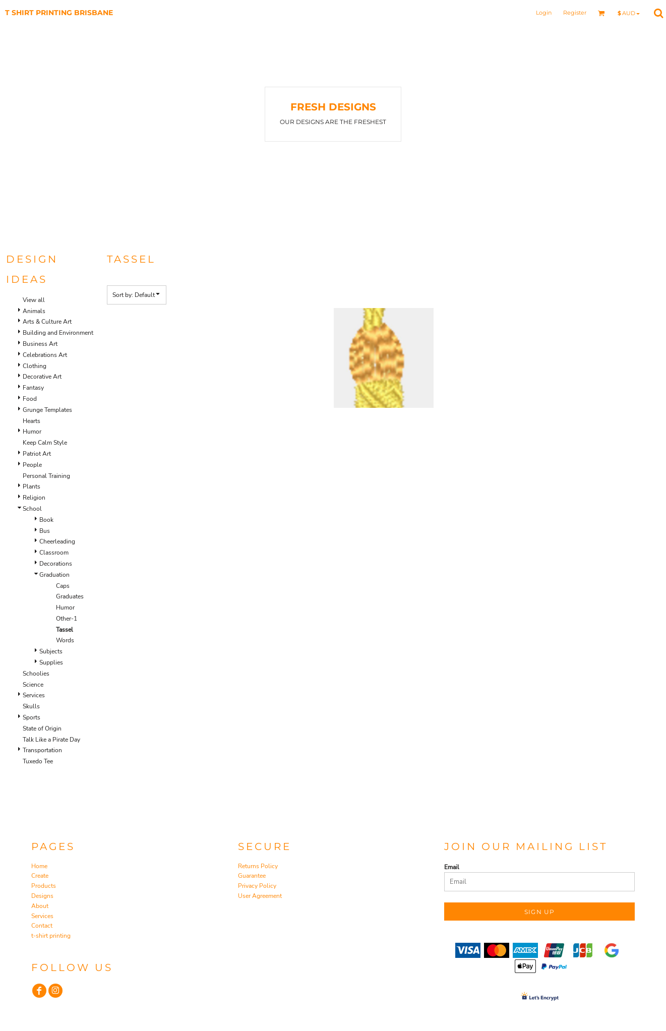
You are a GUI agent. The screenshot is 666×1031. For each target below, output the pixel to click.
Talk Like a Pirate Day (51, 740)
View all (34, 300)
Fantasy (33, 388)
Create (39, 876)
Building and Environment (58, 333)
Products (43, 886)
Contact (41, 926)
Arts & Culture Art (47, 322)
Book (46, 520)
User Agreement (260, 896)
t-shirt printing (51, 936)
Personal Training (46, 476)
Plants (31, 486)
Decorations (55, 564)
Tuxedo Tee (38, 761)
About (39, 906)
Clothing (34, 366)
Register (574, 12)
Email (451, 867)
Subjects (51, 651)
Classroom (54, 553)
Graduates (70, 596)
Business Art (40, 344)
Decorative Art (42, 377)
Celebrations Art (45, 355)
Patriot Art (37, 454)
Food (30, 399)
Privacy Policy (257, 886)
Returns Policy (258, 866)
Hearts (31, 421)
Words (65, 640)
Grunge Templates (47, 410)
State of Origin (42, 728)
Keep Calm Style (45, 443)
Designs (42, 896)
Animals (34, 311)
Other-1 (66, 619)
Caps (63, 586)
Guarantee (252, 876)
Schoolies (36, 674)
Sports (31, 717)
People (32, 465)
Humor (32, 432)
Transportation (42, 750)
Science (33, 685)
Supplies (51, 662)
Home (39, 866)
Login (544, 12)
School (32, 509)
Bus (44, 531)
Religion (34, 498)
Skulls (31, 706)
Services (34, 695)
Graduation (54, 575)
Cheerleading (57, 541)
